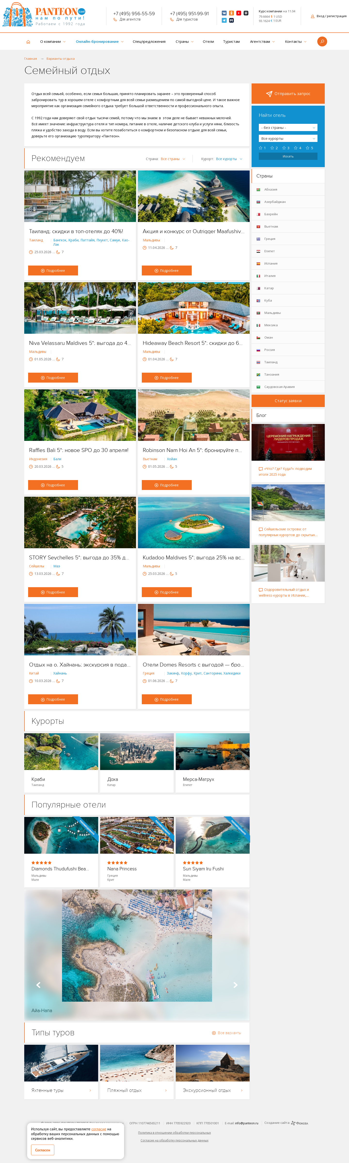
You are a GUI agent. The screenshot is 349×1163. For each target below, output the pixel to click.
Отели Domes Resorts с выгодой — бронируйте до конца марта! (194, 665)
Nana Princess (122, 869)
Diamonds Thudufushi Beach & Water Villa (61, 869)
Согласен (42, 1150)
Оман (264, 337)
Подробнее (53, 270)
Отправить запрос (288, 94)
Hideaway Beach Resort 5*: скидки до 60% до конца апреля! (194, 343)
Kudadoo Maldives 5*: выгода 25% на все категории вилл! (194, 558)
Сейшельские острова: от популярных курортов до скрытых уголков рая (287, 532)
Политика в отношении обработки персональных (174, 1133)
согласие (98, 1128)
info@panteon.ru (246, 1123)
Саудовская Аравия (275, 387)
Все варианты (226, 1033)
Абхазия (266, 189)
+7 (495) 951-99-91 (189, 14)
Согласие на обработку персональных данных (174, 1140)
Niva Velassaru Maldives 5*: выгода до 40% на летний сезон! (80, 343)
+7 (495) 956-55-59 (134, 14)
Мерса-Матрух (198, 779)
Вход (329, 16)
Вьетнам (267, 226)
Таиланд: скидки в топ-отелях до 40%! (76, 231)
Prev (38, 985)
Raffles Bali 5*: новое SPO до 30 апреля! (78, 450)
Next (235, 985)
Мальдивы (268, 313)
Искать (288, 156)
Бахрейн (267, 214)
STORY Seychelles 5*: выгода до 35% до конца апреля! (80, 558)
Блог (261, 415)
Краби (38, 779)
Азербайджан (271, 202)
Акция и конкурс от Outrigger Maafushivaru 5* (194, 231)
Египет (265, 251)
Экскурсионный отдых (212, 1090)
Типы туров (53, 1032)
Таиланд (267, 362)
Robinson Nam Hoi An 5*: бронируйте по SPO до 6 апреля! (194, 450)
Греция (265, 239)
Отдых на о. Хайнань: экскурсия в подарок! (80, 665)
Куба (264, 300)
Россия (265, 350)
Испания (267, 263)
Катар (265, 288)
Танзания (267, 374)
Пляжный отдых (137, 1090)
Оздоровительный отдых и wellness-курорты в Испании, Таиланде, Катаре (284, 592)
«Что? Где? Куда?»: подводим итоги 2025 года (285, 471)
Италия (266, 276)
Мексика (267, 325)
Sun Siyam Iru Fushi (203, 869)
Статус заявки (288, 400)
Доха (112, 779)
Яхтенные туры (61, 1090)
